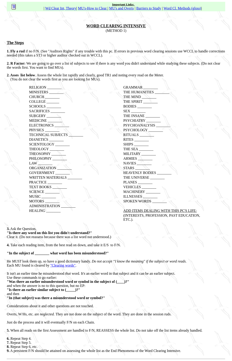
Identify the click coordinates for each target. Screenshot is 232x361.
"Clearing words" (62, 265)
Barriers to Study (148, 8)
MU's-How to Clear (92, 8)
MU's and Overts (121, 8)
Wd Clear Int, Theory (60, 8)
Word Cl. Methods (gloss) (182, 8)
